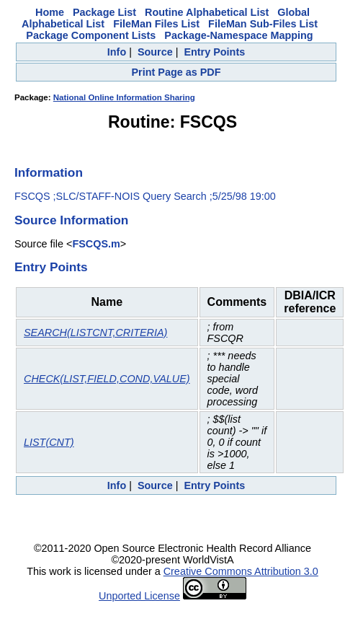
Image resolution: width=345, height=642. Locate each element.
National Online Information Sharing (124, 97)
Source (155, 52)
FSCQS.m (96, 244)
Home (49, 12)
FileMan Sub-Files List (263, 24)
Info (116, 52)
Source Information (71, 220)
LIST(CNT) (49, 442)
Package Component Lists (91, 35)
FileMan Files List (156, 24)
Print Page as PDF (176, 72)
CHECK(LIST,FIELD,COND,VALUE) (107, 378)
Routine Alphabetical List (207, 12)
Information (48, 172)
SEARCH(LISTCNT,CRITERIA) (95, 332)
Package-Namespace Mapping (238, 35)
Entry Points (214, 52)
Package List (104, 12)
